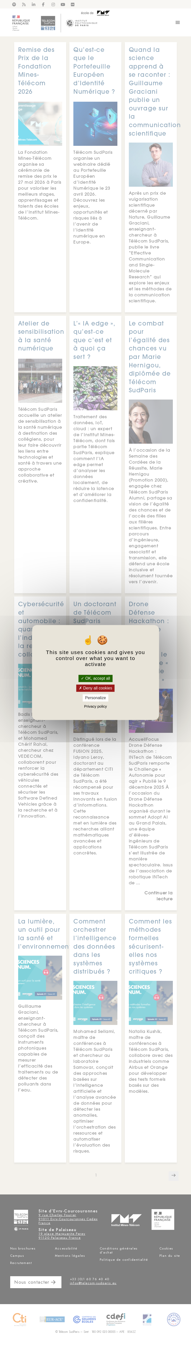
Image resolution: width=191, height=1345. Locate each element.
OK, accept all (95, 678)
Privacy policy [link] (95, 706)
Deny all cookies (95, 688)
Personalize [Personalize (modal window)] (95, 698)
